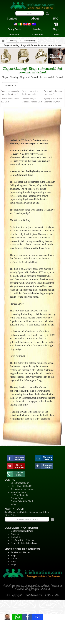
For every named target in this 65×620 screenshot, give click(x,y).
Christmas (37, 34)
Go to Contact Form (20, 483)
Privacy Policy (10, 515)
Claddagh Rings (29, 40)
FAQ (55, 18)
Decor (56, 34)
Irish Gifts (14, 34)
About (35, 18)
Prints (13, 561)
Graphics (15, 558)
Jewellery (38, 29)
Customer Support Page (22, 531)
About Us (15, 534)
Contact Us (16, 537)
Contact (12, 18)
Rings (13, 555)
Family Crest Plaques (20, 552)
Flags (55, 29)
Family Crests (14, 29)
